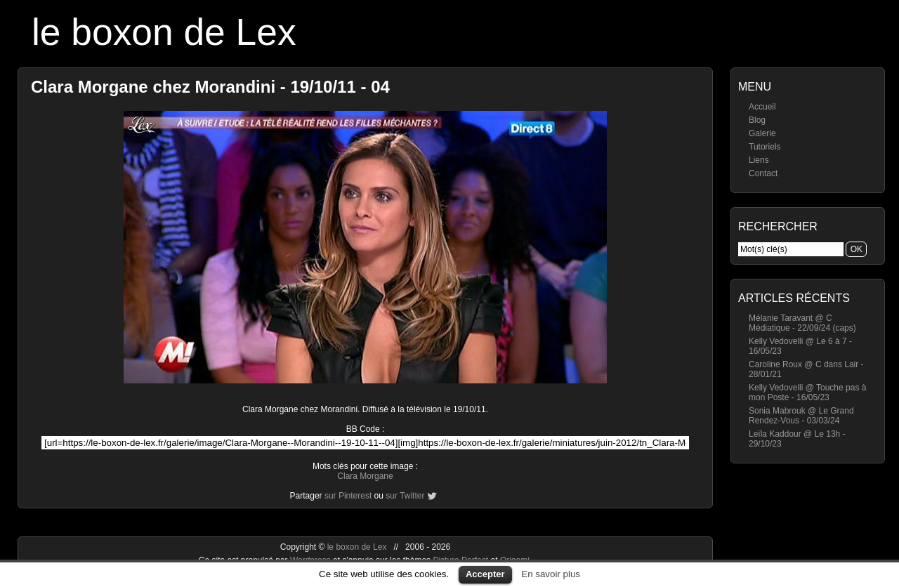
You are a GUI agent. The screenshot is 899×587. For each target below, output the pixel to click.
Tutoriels (765, 147)
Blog (757, 120)
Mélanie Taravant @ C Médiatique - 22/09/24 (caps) (802, 323)
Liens (759, 160)
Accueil (762, 107)
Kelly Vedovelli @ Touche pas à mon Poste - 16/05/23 (807, 392)
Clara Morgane (365, 476)
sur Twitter (405, 496)
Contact (763, 173)
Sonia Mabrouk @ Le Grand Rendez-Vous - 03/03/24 (801, 416)
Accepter (485, 574)
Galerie (762, 133)
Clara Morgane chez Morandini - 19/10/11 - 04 (210, 86)
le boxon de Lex (164, 32)
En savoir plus (550, 574)
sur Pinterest (348, 496)
